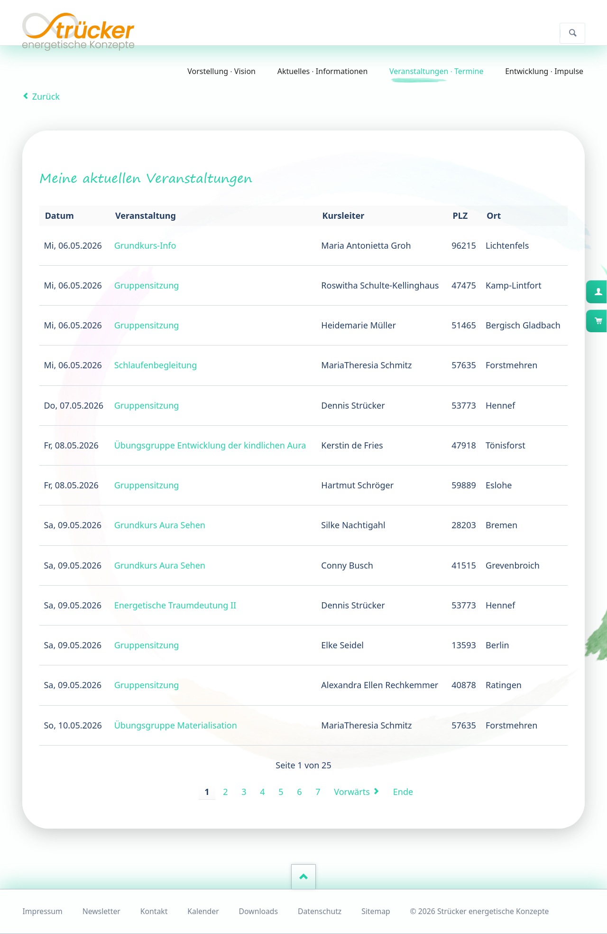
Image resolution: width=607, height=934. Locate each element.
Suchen (572, 33)
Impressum (42, 911)
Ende (403, 791)
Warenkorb (606, 321)
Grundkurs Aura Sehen (159, 525)
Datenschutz (319, 911)
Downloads (258, 911)
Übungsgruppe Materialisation (175, 725)
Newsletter (101, 911)
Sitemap (375, 911)
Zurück (46, 96)
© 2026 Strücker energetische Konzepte (479, 911)
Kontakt (154, 911)
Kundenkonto (606, 291)
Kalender (203, 911)
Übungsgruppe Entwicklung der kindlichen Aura (210, 445)
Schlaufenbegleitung (155, 365)
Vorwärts (352, 791)
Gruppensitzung (146, 285)
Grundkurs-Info (145, 245)
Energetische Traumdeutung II (175, 605)
